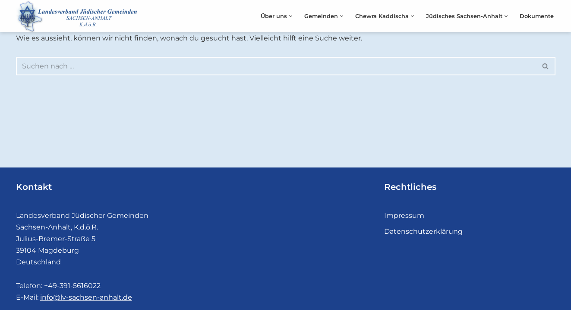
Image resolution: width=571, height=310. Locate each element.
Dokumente (537, 16)
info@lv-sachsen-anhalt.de (86, 297)
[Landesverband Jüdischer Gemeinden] (78, 16)
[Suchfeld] (276, 66)
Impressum (404, 215)
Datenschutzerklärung (423, 231)
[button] (290, 16)
